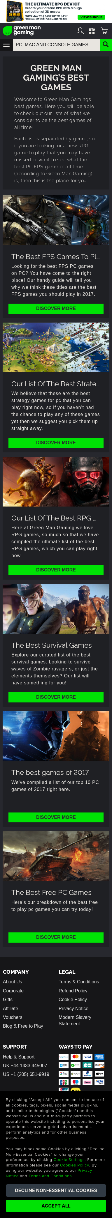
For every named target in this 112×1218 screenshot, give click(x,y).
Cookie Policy (73, 999)
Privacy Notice (73, 1008)
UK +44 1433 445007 (25, 1065)
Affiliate (10, 1008)
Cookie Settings (69, 1159)
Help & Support (19, 1056)
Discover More (56, 308)
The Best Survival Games (51, 644)
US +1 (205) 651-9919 (26, 1074)
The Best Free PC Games (51, 892)
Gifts (8, 999)
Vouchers (12, 1017)
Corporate (13, 990)
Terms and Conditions (50, 1175)
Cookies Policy (74, 1165)
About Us (12, 981)
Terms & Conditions (79, 981)
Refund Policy (73, 990)
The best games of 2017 (50, 772)
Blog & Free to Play (23, 1026)
